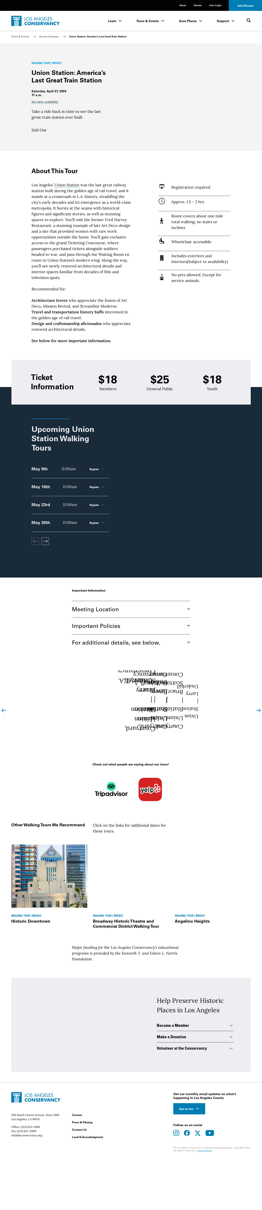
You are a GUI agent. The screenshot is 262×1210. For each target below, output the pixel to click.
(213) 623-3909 (26, 1182)
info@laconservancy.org (26, 1186)
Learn (112, 21)
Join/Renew (245, 5)
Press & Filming (82, 1173)
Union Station (67, 206)
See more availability (44, 112)
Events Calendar (49, 36)
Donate (198, 5)
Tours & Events (147, 21)
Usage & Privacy (204, 1202)
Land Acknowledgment (87, 1188)
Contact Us (79, 1180)
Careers (77, 1166)
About (182, 5)
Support (223, 21)
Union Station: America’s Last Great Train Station (98, 36)
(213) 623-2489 (30, 1178)
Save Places (188, 21)
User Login (215, 5)
